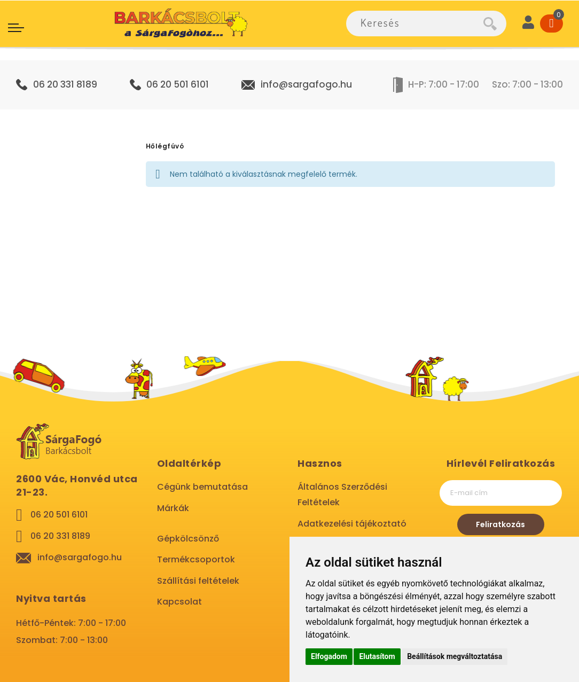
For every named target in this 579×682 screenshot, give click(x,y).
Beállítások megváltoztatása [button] (454, 656)
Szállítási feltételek (198, 581)
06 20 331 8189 (65, 84)
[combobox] (414, 23)
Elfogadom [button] (329, 656)
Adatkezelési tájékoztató (352, 524)
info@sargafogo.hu (306, 84)
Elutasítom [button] (377, 656)
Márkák (173, 508)
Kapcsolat (179, 601)
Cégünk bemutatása (202, 487)
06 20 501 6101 (177, 84)
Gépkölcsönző (188, 538)
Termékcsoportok (196, 559)
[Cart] (551, 23)
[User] (528, 23)
